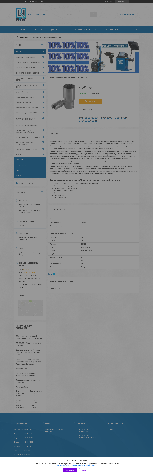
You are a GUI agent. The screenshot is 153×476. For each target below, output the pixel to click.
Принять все (70, 470)
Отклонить (85, 470)
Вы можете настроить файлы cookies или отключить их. (75, 465)
